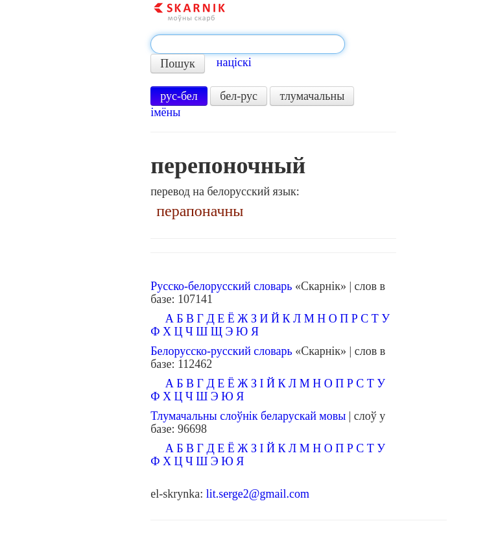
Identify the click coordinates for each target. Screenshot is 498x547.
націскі (234, 62)
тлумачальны (311, 96)
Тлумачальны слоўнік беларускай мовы (248, 415)
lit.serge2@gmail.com (257, 493)
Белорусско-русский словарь (221, 351)
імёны (165, 112)
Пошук (177, 63)
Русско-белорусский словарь (221, 286)
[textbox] (247, 44)
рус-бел (179, 96)
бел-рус (238, 96)
